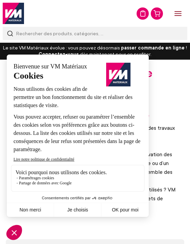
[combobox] (95, 33)
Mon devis (143, 13)
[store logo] (13, 13)
